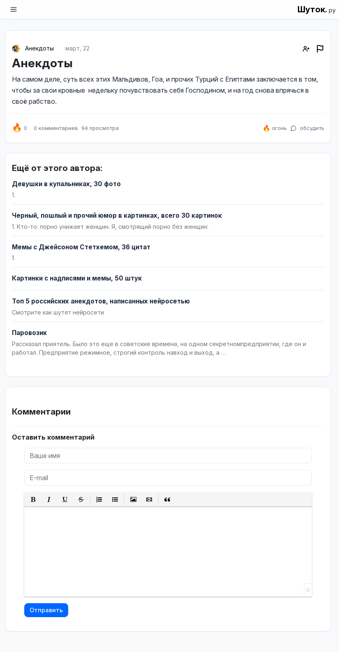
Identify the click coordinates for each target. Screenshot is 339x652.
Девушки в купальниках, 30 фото (66, 184)
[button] (33, 499)
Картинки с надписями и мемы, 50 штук (77, 278)
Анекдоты (39, 48)
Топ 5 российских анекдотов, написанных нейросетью (101, 301)
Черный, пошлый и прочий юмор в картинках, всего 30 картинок (117, 215)
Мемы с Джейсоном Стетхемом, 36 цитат (81, 247)
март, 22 (77, 48)
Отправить (46, 609)
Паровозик (29, 333)
